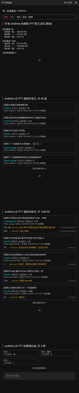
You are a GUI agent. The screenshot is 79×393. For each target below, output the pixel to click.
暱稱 (31, 17)
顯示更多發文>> (39, 168)
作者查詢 (11, 10)
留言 (25, 17)
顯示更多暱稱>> (39, 368)
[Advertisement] (39, 77)
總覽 (6, 17)
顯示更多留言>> (39, 303)
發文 (19, 17)
